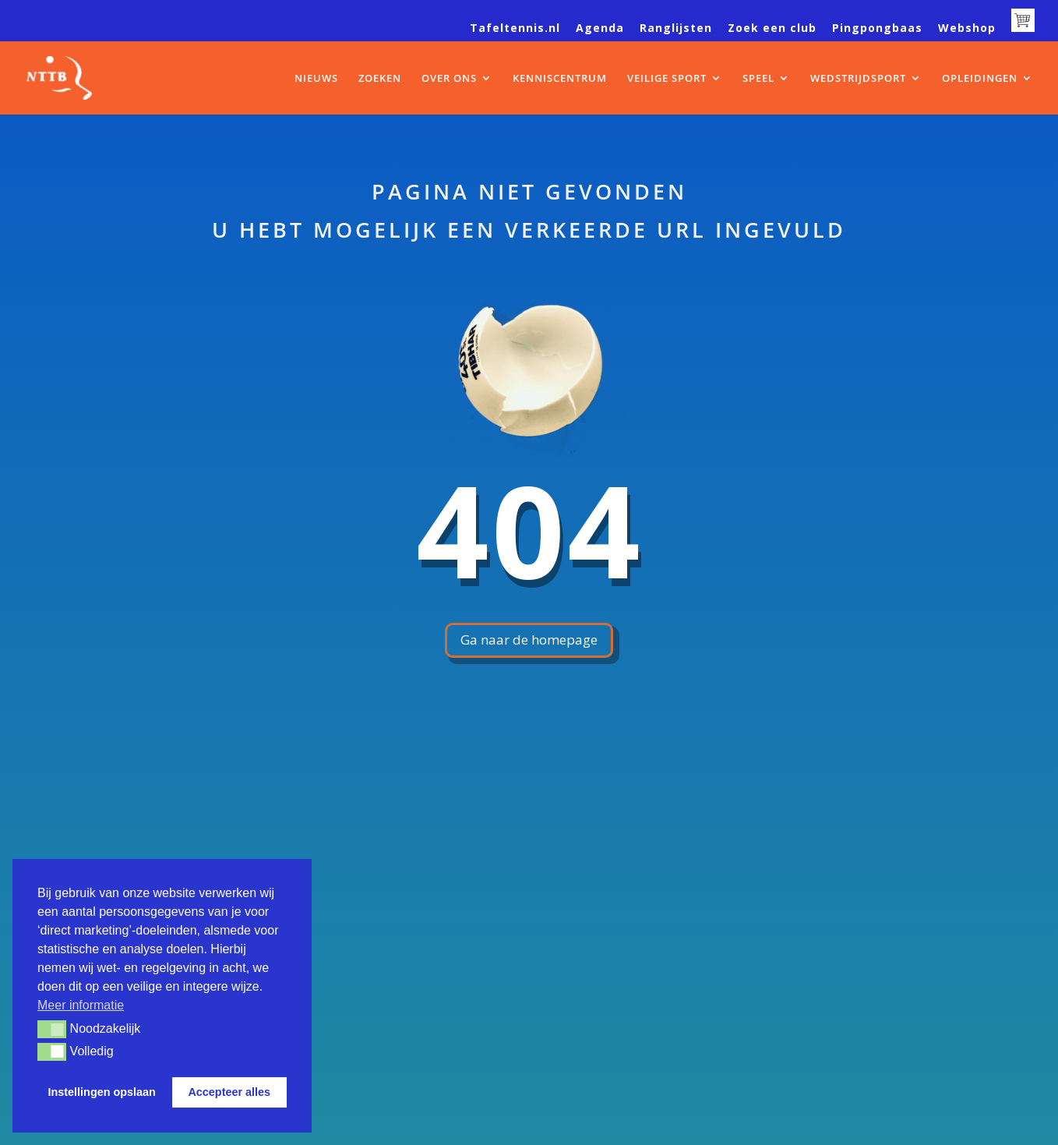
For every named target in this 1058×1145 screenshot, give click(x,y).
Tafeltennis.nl (515, 29)
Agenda (600, 29)
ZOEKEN (379, 78)
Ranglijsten (676, 29)
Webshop (967, 29)
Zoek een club (772, 29)
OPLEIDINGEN (979, 78)
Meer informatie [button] (80, 1005)
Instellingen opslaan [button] (102, 1092)
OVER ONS (449, 78)
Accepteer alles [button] (229, 1092)
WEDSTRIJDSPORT (858, 78)
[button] (51, 1028)
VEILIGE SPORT (667, 78)
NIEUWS (316, 78)
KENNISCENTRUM (560, 78)
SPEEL (758, 78)
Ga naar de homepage (529, 639)
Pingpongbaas (877, 29)
